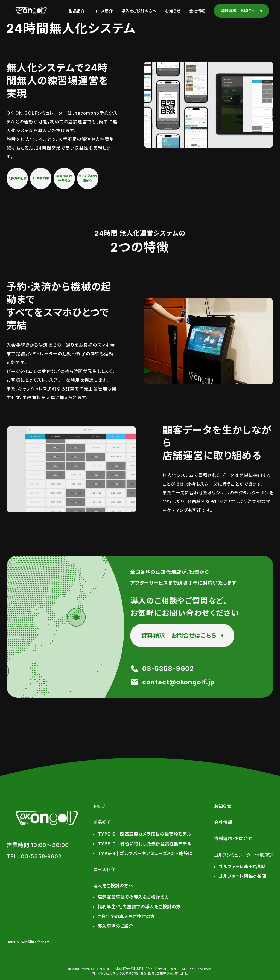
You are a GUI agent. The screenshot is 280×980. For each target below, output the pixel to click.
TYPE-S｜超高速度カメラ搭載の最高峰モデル (144, 834)
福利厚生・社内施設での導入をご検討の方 (139, 906)
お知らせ (172, 10)
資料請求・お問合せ (233, 838)
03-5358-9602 (168, 668)
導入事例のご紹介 (115, 926)
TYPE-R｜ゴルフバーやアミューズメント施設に (145, 853)
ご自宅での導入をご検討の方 (126, 916)
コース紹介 (103, 10)
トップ (99, 806)
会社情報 (197, 10)
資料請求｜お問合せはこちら (178, 635)
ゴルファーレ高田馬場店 (242, 866)
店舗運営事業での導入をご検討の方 (133, 897)
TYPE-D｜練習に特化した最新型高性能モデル (145, 843)
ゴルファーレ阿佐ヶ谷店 (242, 876)
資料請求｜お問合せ (238, 10)
